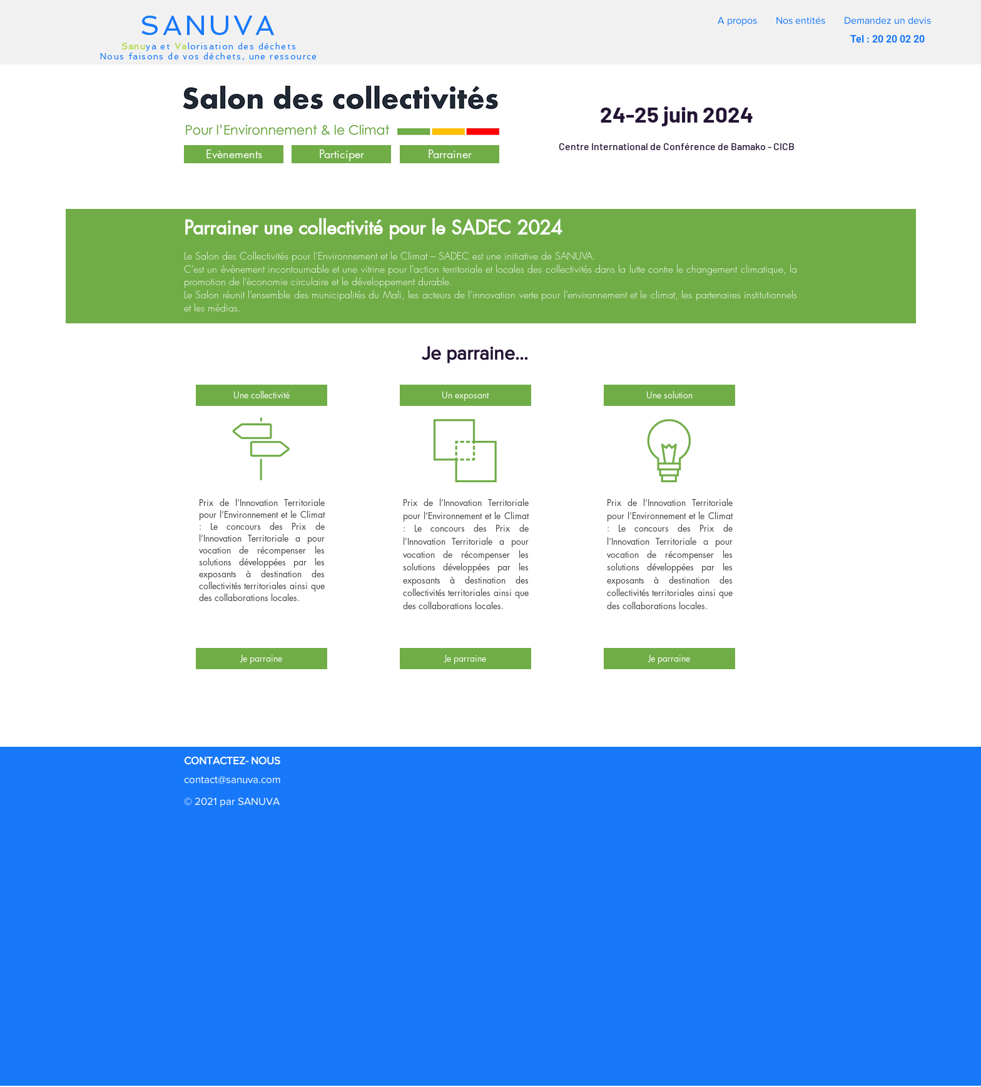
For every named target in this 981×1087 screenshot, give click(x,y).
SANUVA (208, 25)
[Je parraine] (261, 658)
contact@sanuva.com (232, 779)
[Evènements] (233, 154)
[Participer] (341, 154)
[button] (887, 20)
